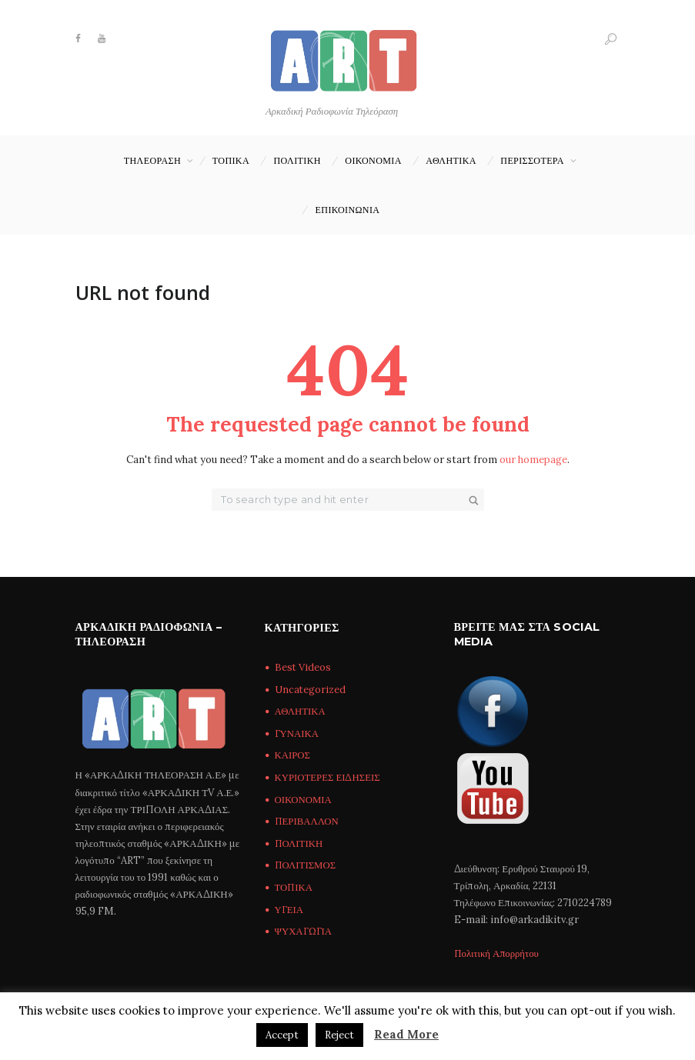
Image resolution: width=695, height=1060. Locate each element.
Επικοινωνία (348, 209)
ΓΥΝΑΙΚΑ (297, 733)
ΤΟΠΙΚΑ (230, 160)
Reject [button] (339, 1035)
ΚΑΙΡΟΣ (293, 755)
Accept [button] (282, 1035)
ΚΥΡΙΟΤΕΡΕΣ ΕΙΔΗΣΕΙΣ (328, 777)
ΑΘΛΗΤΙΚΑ (451, 160)
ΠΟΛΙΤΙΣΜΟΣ (306, 865)
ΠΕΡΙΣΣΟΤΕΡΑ (532, 160)
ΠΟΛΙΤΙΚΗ (297, 160)
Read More (406, 1034)
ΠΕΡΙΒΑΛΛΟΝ (308, 821)
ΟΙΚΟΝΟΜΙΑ (373, 160)
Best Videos (303, 667)
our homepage (533, 459)
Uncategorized (310, 689)
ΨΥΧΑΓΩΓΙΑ (303, 931)
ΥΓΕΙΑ (289, 909)
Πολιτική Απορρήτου (498, 954)
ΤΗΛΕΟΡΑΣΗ (152, 160)
